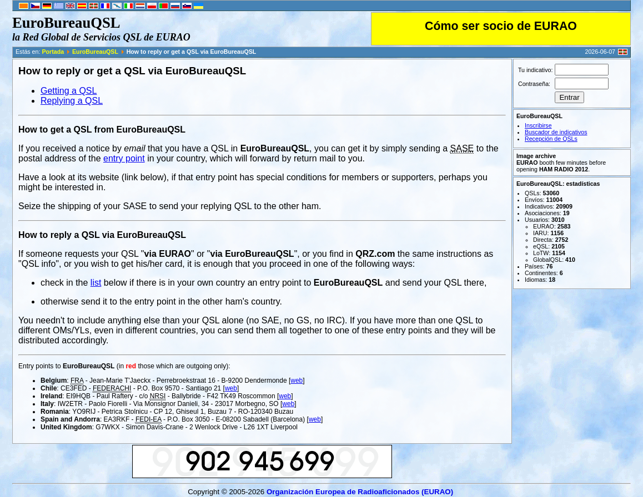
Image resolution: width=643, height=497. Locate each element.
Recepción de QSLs (551, 138)
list (96, 282)
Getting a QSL (69, 90)
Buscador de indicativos (556, 132)
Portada (53, 51)
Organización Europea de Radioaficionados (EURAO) (360, 492)
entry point (124, 158)
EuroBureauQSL (95, 51)
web (296, 380)
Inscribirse (538, 125)
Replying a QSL (72, 100)
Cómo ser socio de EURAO (501, 26)
